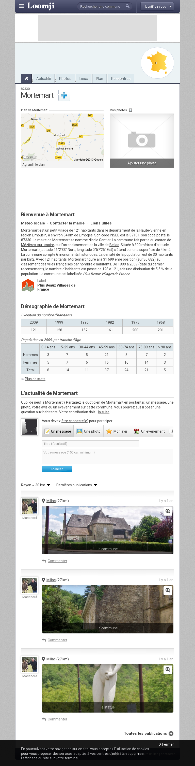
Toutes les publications (145, 733)
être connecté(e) (74, 421)
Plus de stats (35, 379)
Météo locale (33, 223)
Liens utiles (101, 223)
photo (92, 431)
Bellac (114, 245)
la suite (103, 412)
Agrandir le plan (33, 164)
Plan (99, 78)
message (61, 431)
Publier (57, 469)
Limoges (86, 235)
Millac (51, 501)
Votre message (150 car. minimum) (107, 456)
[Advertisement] (97, 28)
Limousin (39, 235)
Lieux (83, 78)
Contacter (67, 223)
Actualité (43, 78)
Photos (65, 78)
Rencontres (121, 78)
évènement (153, 431)
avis (120, 431)
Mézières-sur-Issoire (37, 245)
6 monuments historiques (76, 254)
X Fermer (166, 744)
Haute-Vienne (150, 230)
